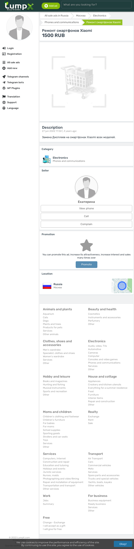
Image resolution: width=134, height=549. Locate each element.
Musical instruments (54, 387)
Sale (90, 423)
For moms (48, 426)
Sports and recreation (55, 391)
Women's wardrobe (53, 356)
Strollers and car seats (55, 436)
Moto (90, 468)
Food (91, 391)
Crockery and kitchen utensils (104, 384)
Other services (51, 488)
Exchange (93, 416)
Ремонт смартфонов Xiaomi (103, 22)
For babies (49, 423)
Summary (48, 504)
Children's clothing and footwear (61, 416)
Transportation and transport (59, 485)
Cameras (93, 352)
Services (47, 330)
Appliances (94, 381)
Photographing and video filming (61, 478)
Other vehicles (96, 485)
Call (86, 216)
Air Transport (95, 458)
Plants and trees (52, 324)
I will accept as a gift (54, 525)
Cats (45, 317)
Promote (86, 264)
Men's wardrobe (52, 349)
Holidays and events (54, 468)
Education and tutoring (56, 465)
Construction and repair (56, 461)
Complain (86, 224)
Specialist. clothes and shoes (59, 353)
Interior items (95, 398)
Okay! (123, 544)
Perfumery (94, 320)
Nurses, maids (51, 475)
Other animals (50, 334)
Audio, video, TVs (97, 345)
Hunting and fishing (54, 384)
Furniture (93, 394)
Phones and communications (104, 362)
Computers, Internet (54, 458)
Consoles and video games (103, 359)
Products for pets (52, 327)
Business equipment (99, 500)
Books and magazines (55, 381)
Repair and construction (101, 401)
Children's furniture (54, 419)
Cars (90, 461)
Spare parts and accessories (104, 475)
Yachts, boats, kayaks (100, 482)
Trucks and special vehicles (103, 478)
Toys (45, 440)
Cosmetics (94, 313)
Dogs (46, 320)
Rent (90, 419)
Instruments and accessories (104, 317)
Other (91, 324)
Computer (93, 356)
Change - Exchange (54, 522)
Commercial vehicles (99, 465)
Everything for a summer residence (107, 387)
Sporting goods (51, 433)
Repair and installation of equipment (63, 482)
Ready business (97, 504)
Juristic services (52, 472)
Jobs (45, 500)
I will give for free (52, 529)
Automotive (94, 349)
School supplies (51, 430)
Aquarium (48, 313)
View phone (86, 208)
